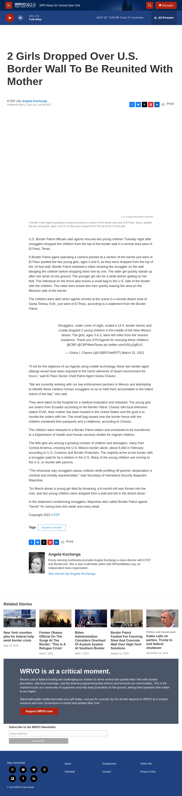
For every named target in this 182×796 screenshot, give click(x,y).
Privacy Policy (148, 771)
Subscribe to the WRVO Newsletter (32, 727)
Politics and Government (161, 632)
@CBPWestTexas (90, 345)
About (68, 763)
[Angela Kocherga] (37, 562)
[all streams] (164, 18)
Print (170, 104)
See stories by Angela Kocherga (71, 573)
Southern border (52, 527)
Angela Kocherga (34, 101)
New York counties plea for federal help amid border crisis (19, 636)
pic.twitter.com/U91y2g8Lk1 (123, 345)
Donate (167, 5)
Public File (146, 763)
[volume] (20, 18)
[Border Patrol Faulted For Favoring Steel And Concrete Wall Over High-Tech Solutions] (127, 618)
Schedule (70, 771)
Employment (109, 763)
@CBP (71, 345)
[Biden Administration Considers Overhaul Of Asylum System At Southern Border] (91, 618)
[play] (10, 18)
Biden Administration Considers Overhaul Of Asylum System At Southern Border (90, 640)
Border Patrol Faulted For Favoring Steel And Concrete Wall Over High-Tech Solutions (126, 640)
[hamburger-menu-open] (8, 5)
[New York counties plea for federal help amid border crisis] (20, 618)
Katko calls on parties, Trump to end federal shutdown (159, 642)
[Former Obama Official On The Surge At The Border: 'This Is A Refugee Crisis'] (55, 618)
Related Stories (18, 604)
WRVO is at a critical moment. (65, 671)
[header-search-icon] (149, 5)
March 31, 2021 (133, 353)
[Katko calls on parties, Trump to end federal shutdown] (162, 618)
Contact (106, 771)
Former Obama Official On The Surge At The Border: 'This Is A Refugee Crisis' (52, 640)
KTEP (55, 515)
